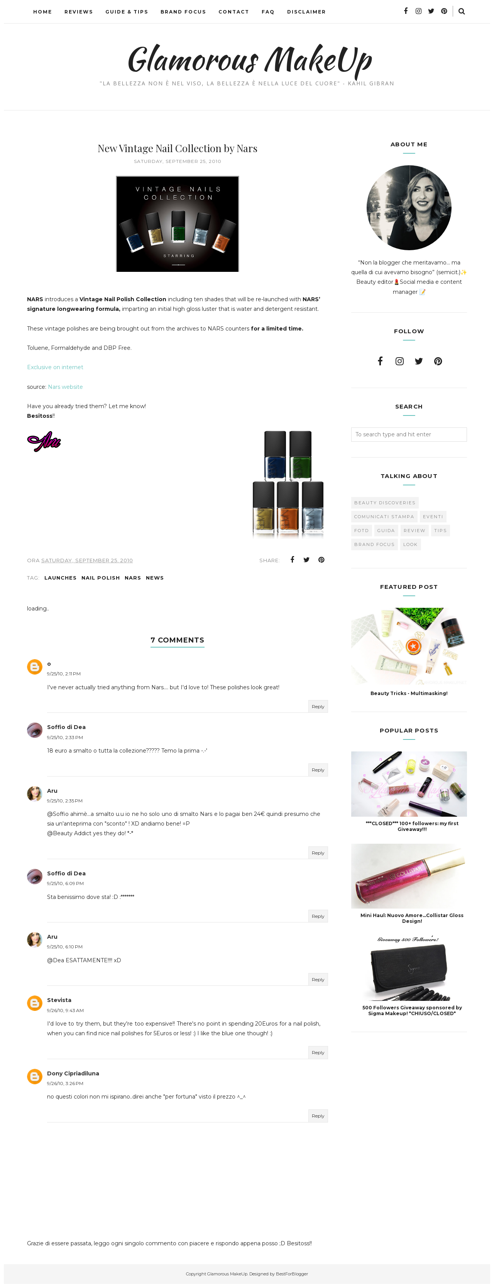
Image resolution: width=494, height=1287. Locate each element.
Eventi (433, 516)
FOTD (361, 530)
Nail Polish (100, 581)
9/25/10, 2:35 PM (65, 804)
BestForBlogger (292, 1277)
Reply (318, 709)
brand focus (374, 544)
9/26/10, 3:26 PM (65, 1086)
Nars (133, 581)
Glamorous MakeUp (247, 58)
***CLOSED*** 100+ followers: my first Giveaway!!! (412, 826)
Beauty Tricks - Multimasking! (409, 693)
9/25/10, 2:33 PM (65, 740)
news (155, 581)
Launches (60, 581)
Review (415, 530)
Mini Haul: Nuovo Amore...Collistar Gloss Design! (412, 918)
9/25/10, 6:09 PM (65, 886)
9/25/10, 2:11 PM (64, 677)
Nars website (65, 386)
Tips (440, 530)
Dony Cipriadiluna (73, 1076)
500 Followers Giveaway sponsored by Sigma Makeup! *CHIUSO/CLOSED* (412, 1010)
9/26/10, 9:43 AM (65, 1013)
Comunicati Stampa (384, 516)
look (410, 544)
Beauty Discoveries (385, 502)
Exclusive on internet (55, 367)
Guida (386, 530)
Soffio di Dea (66, 730)
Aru (52, 793)
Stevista (59, 1003)
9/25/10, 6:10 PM (65, 950)
